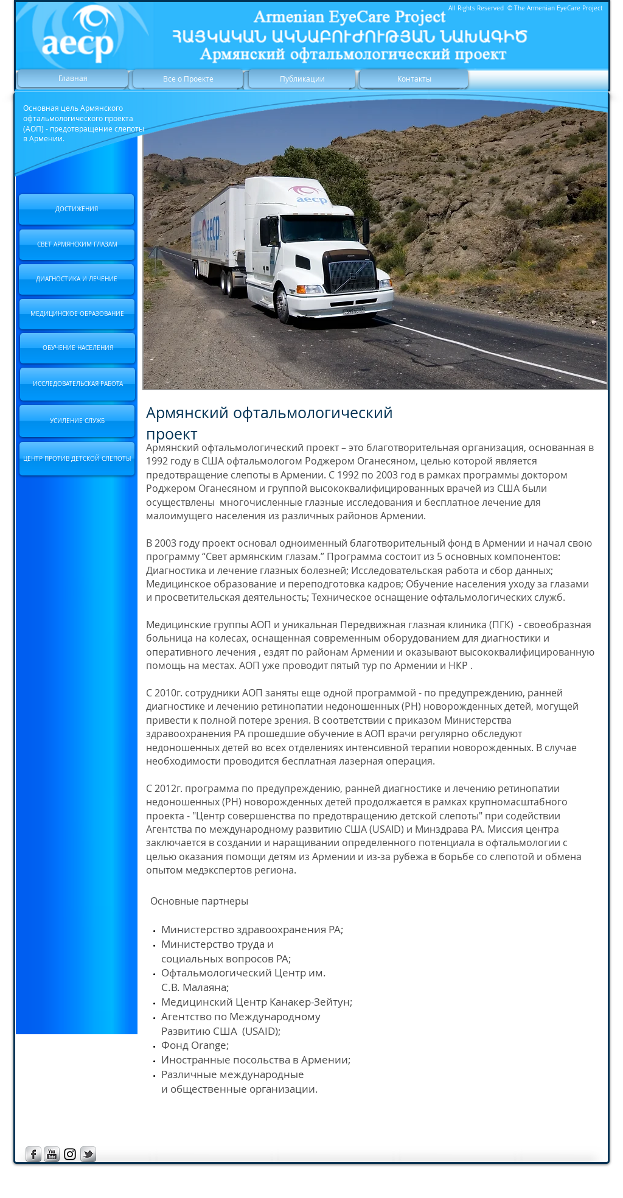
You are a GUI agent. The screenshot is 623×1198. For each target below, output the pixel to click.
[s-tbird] (88, 1154)
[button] (375, 244)
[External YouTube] (477, 979)
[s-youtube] (52, 1154)
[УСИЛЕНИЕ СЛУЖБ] (76, 421)
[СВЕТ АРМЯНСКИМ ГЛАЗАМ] (76, 244)
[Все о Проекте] (188, 78)
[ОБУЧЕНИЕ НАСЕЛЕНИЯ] (77, 348)
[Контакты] (414, 78)
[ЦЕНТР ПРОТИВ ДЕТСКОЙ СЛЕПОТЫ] (76, 458)
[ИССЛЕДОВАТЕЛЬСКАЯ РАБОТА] (77, 384)
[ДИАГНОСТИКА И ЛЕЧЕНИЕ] (76, 279)
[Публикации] (302, 78)
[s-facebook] (33, 1154)
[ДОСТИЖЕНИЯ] (76, 209)
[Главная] (73, 78)
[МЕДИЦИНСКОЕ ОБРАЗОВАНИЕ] (76, 314)
